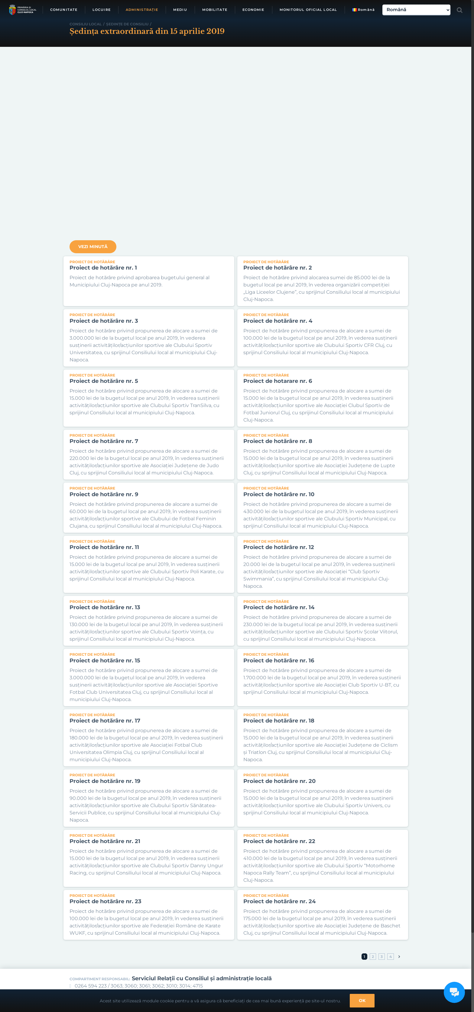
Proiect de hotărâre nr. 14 (278, 607)
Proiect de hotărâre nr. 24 (279, 901)
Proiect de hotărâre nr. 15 (105, 660)
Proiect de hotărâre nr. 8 (277, 441)
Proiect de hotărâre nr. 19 (105, 781)
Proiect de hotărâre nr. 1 (103, 267)
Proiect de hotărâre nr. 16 (278, 660)
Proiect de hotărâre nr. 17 (105, 720)
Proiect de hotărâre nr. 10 (278, 494)
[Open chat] (454, 992)
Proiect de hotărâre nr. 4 (277, 321)
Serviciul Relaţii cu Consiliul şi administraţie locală (202, 978)
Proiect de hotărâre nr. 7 (104, 441)
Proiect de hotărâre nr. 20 (279, 781)
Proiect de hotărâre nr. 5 (104, 381)
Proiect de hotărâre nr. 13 (105, 607)
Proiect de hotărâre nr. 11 (104, 547)
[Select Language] (416, 10)
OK (362, 1000)
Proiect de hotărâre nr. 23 (105, 901)
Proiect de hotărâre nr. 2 (277, 267)
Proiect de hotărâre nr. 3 (104, 321)
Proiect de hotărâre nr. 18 (278, 720)
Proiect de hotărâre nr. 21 (105, 841)
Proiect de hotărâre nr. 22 (279, 841)
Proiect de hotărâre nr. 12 (278, 547)
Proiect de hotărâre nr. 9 (104, 494)
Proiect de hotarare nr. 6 (277, 381)
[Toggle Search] (460, 10)
